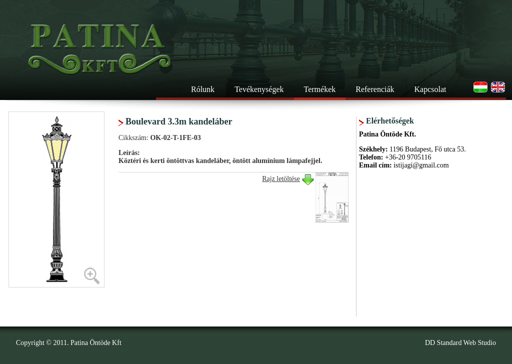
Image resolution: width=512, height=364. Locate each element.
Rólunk (202, 89)
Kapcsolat (430, 89)
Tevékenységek (259, 89)
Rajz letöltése (281, 178)
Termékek (320, 89)
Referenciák (375, 89)
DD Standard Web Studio (460, 342)
